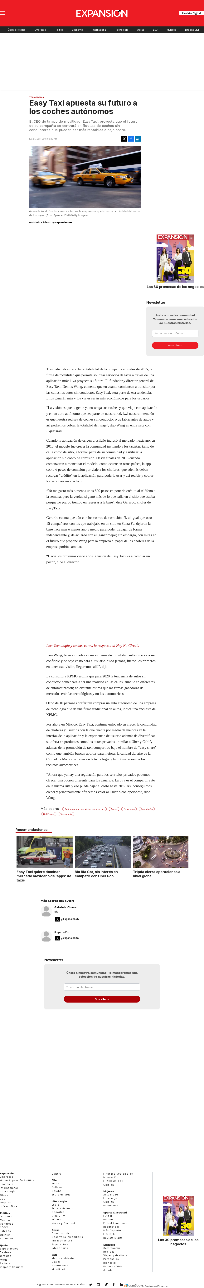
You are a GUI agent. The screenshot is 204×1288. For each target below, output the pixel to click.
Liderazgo (110, 1198)
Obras (140, 29)
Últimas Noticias (17, 29)
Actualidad (110, 1194)
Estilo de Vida (113, 1266)
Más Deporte (112, 1230)
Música (56, 1219)
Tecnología (121, 29)
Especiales (111, 1205)
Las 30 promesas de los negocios (175, 286)
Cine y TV (58, 1215)
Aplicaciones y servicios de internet (84, 809)
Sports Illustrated (115, 1212)
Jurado (108, 1270)
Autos (114, 809)
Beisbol (108, 1219)
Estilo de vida (61, 1194)
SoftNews (48, 814)
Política (59, 29)
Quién (4, 1245)
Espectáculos (9, 1248)
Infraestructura (62, 1240)
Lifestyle (109, 1234)
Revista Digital (191, 13)
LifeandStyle (9, 1206)
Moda (4, 1259)
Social (56, 1261)
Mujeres (171, 29)
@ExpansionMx (70, 919)
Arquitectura (60, 1244)
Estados (5, 1231)
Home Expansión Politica (17, 1180)
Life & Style (59, 1201)
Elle (54, 1180)
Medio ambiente (63, 1258)
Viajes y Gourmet (11, 1267)
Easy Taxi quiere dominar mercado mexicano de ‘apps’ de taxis (43, 876)
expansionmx (93, 1285)
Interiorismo (60, 1248)
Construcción (61, 1233)
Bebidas (109, 1251)
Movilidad (58, 1269)
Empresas (40, 29)
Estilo (55, 1204)
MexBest (109, 1244)
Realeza (5, 1252)
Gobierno (6, 1216)
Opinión (5, 1234)
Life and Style (192, 29)
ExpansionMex (116, 1285)
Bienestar (110, 1262)
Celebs (56, 1191)
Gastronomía (112, 1248)
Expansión (61, 932)
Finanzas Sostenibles (118, 1173)
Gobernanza (60, 1265)
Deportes (58, 1212)
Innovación (110, 1177)
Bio (56, 911)
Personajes (111, 1259)
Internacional (99, 29)
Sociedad (6, 1238)
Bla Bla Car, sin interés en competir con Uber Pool (95, 874)
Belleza (5, 1263)
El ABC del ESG (113, 1181)
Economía (77, 29)
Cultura (56, 1173)
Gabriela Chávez (66, 907)
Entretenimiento (63, 1208)
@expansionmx (62, 222)
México (5, 1220)
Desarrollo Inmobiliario (67, 1237)
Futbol (107, 1215)
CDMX (4, 1227)
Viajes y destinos (115, 1255)
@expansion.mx (106, 1284)
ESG (155, 29)
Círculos (5, 1255)
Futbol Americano (115, 1223)
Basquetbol (111, 1226)
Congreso (6, 1223)
